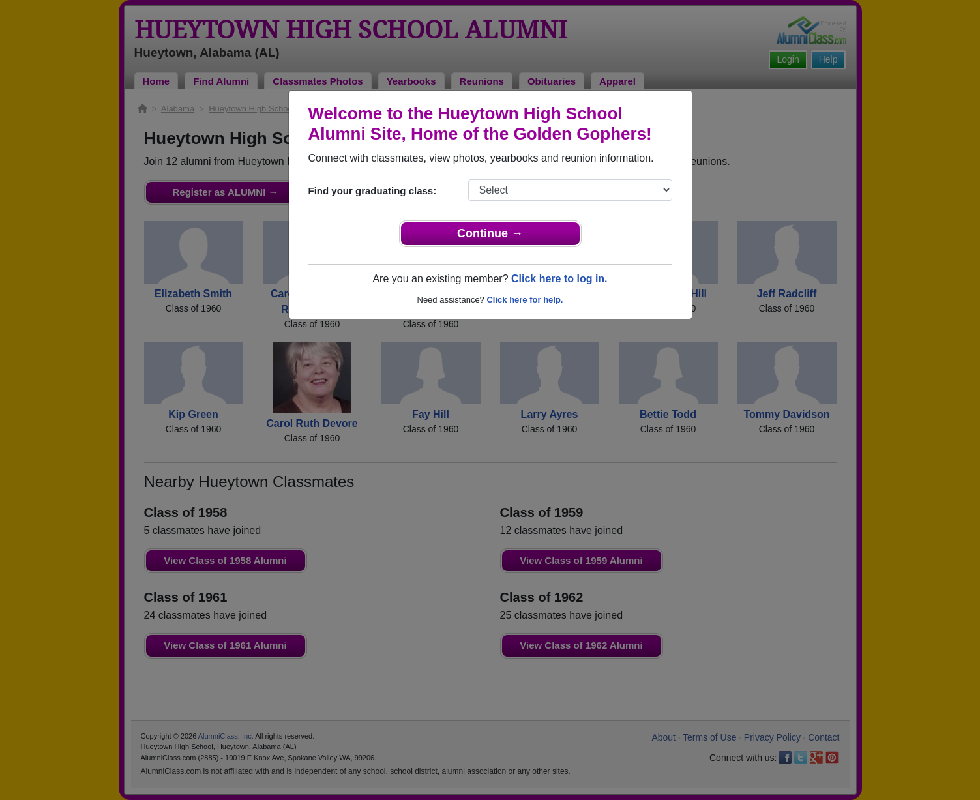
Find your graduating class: (372, 190)
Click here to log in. (559, 278)
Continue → (490, 233)
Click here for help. (524, 299)
